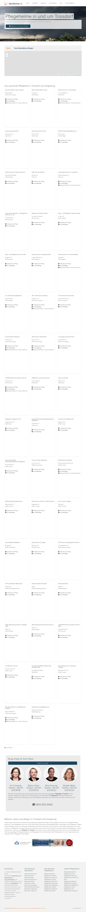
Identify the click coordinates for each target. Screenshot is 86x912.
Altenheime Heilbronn (30, 891)
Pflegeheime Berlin (49, 874)
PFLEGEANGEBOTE (69, 3)
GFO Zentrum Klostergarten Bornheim (68, 542)
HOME (27, 3)
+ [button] (6, 53)
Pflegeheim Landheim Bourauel (40, 378)
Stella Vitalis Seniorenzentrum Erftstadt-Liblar (16, 625)
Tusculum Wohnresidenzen (39, 460)
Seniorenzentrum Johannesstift (67, 90)
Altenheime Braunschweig (31, 887)
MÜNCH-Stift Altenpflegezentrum (67, 131)
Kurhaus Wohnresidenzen (12, 337)
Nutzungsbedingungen (35, 908)
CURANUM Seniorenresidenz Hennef (15, 378)
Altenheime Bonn (29, 877)
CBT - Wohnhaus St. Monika (39, 295)
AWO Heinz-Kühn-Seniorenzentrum (15, 172)
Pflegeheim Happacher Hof (12, 419)
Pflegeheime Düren (69, 887)
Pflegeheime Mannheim (51, 883)
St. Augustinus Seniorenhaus (66, 337)
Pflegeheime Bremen (70, 872)
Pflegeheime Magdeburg (71, 885)
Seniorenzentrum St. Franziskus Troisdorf (67, 666)
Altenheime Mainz (29, 881)
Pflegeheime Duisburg (70, 883)
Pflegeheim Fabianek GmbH (40, 213)
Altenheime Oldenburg (30, 889)
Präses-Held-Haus (63, 583)
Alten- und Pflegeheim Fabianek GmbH (69, 213)
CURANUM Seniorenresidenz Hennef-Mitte (69, 625)
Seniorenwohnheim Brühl (39, 131)
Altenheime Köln (29, 876)
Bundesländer (14, 883)
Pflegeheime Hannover (50, 881)
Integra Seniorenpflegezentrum (40, 707)
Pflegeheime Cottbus (50, 887)
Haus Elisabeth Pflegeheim (12, 542)
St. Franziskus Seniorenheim (66, 295)
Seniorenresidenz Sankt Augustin (14, 90)
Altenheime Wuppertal (30, 885)
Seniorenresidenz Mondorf (39, 583)
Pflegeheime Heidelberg (51, 885)
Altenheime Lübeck (29, 883)
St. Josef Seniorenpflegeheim (13, 295)
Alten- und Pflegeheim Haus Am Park (15, 254)
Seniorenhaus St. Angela (39, 542)
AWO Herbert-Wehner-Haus (39, 90)
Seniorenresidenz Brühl (11, 131)
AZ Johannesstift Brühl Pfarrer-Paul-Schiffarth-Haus (41, 666)
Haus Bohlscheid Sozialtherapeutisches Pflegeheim (43, 419)
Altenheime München (30, 874)
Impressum (43, 908)
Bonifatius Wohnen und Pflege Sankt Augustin (15, 707)
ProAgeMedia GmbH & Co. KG (17, 908)
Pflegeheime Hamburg (50, 877)
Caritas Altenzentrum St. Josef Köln (68, 172)
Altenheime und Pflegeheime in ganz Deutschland (13, 877)
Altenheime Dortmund (30, 879)
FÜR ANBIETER (52, 3)
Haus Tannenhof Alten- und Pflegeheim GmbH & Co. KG (16, 214)
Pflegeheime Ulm (69, 889)
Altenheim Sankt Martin (38, 172)
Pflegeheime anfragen (42, 763)
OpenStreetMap (73, 75)
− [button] (6, 55)
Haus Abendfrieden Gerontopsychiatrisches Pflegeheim (15, 461)
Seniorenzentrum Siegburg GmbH (41, 254)
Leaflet (60, 75)
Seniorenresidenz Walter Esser (13, 583)
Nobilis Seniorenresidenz (65, 460)
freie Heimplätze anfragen (23, 48)
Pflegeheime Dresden (50, 876)
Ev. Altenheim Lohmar (11, 666)
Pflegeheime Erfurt (69, 874)
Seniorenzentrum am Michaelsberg (68, 254)
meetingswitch (65, 75)
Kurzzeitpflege (11, 101)
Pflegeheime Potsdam (70, 881)
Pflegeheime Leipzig (50, 879)
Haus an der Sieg (63, 378)
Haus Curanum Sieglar (64, 501)
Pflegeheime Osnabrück (71, 891)
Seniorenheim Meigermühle (66, 419)
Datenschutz (27, 908)
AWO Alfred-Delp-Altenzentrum (14, 501)
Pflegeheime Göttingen (50, 889)
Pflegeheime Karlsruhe (70, 876)
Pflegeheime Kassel (49, 891)
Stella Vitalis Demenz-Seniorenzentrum (42, 625)
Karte (8, 48)
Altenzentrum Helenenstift (39, 337)
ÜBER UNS (43, 3)
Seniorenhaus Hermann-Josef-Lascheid (43, 501)
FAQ (61, 3)
